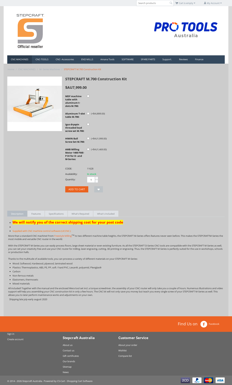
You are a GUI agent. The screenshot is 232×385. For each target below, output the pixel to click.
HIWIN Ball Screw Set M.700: (75, 140)
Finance (199, 59)
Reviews (183, 59)
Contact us (68, 350)
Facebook (209, 324)
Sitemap (67, 366)
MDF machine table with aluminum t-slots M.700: (73, 101)
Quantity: (70, 179)
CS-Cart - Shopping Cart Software (74, 381)
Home (11, 69)
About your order (127, 345)
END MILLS (87, 59)
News (66, 372)
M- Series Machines (49, 69)
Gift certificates (71, 356)
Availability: (71, 174)
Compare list (125, 356)
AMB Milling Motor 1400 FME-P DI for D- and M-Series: (74, 154)
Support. (167, 59)
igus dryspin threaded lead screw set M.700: (74, 128)
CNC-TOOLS (42, 59)
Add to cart (77, 189)
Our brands (69, 361)
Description (17, 213)
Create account (15, 339)
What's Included (106, 213)
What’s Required (80, 213)
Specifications (56, 213)
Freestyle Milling (63, 235)
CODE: (68, 168)
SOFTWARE (128, 59)
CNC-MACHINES (19, 59)
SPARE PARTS (148, 59)
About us (67, 345)
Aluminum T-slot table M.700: (75, 115)
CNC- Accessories (65, 59)
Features (36, 213)
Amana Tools (107, 59)
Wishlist (122, 350)
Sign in (10, 333)
